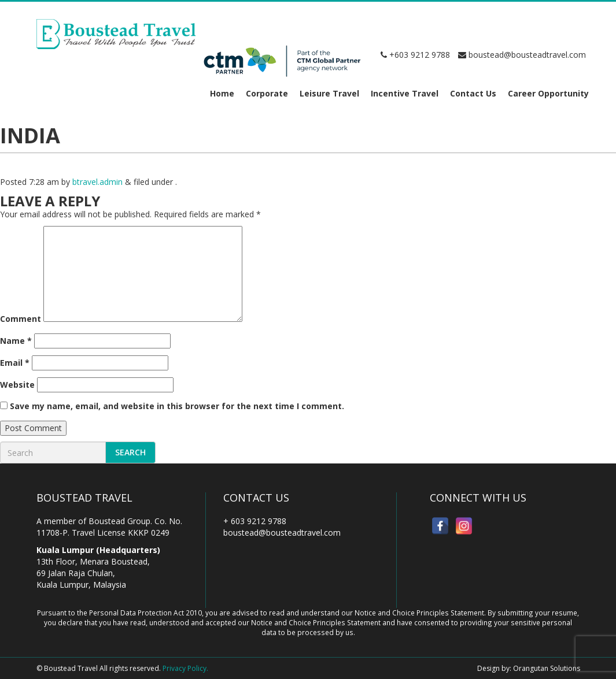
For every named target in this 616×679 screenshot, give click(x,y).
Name (16, 340)
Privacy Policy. (185, 668)
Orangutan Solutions (546, 668)
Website (17, 384)
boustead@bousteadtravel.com (522, 54)
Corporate (267, 93)
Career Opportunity (548, 93)
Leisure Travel (329, 93)
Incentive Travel (404, 93)
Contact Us (473, 93)
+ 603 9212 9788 (254, 520)
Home (222, 93)
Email (14, 362)
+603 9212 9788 (415, 54)
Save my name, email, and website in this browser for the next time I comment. (177, 405)
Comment (20, 318)
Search (130, 452)
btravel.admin (97, 181)
